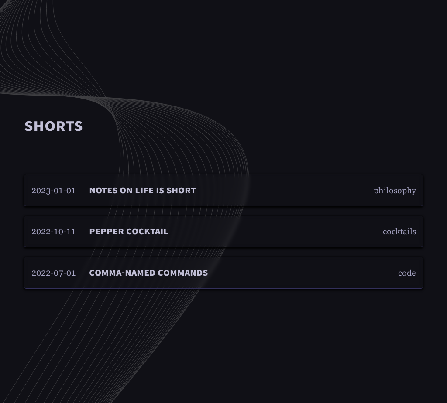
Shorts (53, 125)
